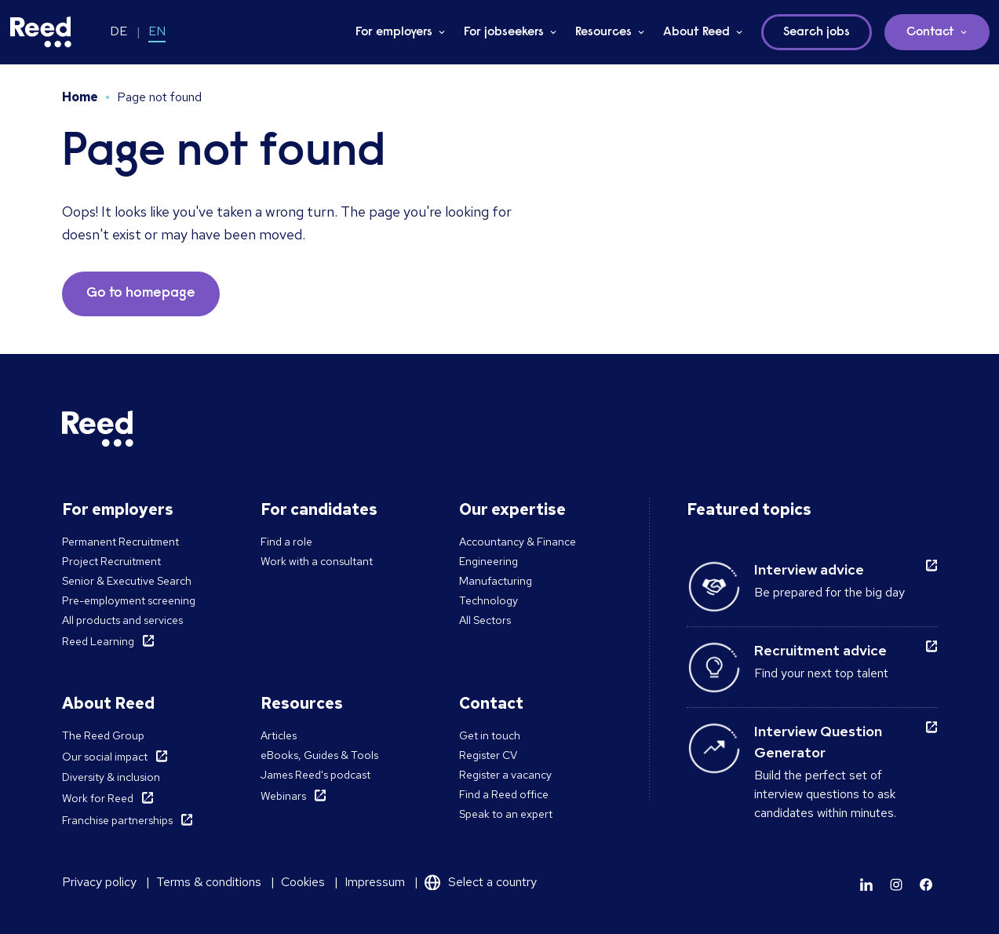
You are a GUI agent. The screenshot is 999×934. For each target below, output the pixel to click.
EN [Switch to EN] (157, 31)
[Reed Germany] (40, 32)
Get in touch (489, 735)
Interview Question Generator (818, 741)
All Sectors (485, 620)
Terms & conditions (208, 882)
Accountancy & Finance (517, 541)
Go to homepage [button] (140, 293)
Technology (488, 600)
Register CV (488, 755)
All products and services (122, 620)
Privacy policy (99, 882)
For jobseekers (504, 32)
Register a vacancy (505, 775)
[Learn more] (866, 884)
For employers (393, 32)
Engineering (488, 561)
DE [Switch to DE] (118, 31)
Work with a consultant (317, 561)
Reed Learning (98, 641)
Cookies (303, 882)
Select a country (492, 882)
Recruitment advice (820, 650)
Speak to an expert (505, 814)
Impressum (375, 882)
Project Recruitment (111, 561)
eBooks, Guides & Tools (319, 755)
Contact (930, 32)
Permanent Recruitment (120, 541)
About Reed (696, 32)
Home (80, 97)
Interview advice (809, 569)
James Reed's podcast (315, 775)
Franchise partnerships (117, 820)
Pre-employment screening (128, 600)
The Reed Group (103, 735)
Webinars (283, 796)
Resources (603, 32)
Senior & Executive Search (126, 581)
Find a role (286, 541)
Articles (279, 735)
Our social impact (105, 757)
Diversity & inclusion (111, 777)
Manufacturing (495, 581)
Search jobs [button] (816, 32)
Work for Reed (97, 798)
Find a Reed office (504, 794)
